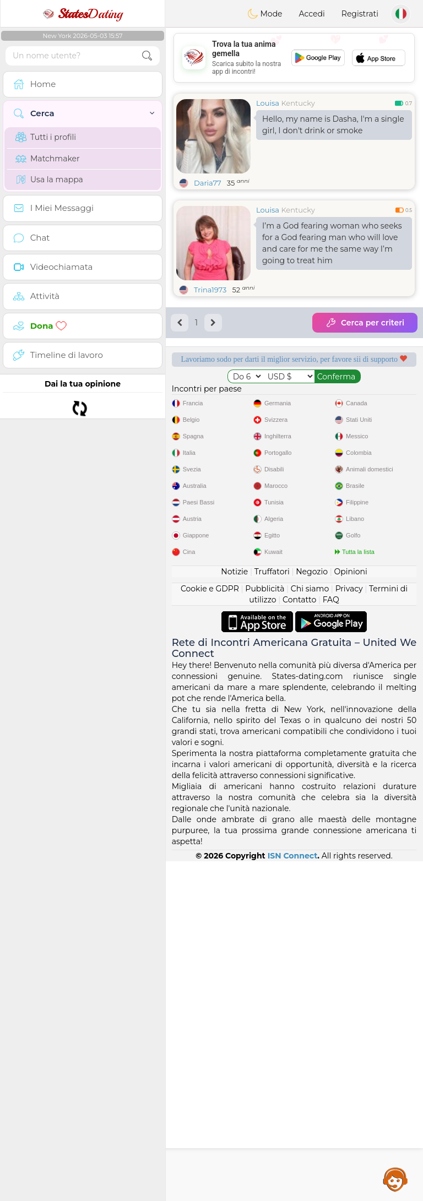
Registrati (359, 14)
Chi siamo (310, 928)
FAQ (331, 939)
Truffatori (272, 911)
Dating (82, 14)
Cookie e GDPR (210, 928)
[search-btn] (147, 56)
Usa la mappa (49, 179)
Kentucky (297, 103)
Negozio (312, 911)
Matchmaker (47, 158)
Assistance (395, 1179)
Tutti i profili (45, 137)
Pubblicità (264, 928)
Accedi (312, 14)
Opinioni (350, 911)
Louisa (267, 103)
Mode (265, 13)
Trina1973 (210, 289)
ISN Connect (293, 1195)
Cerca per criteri (365, 322)
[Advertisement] (294, 58)
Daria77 (207, 182)
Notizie (234, 911)
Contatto (299, 939)
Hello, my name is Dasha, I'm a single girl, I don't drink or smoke (333, 124)
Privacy (349, 928)
